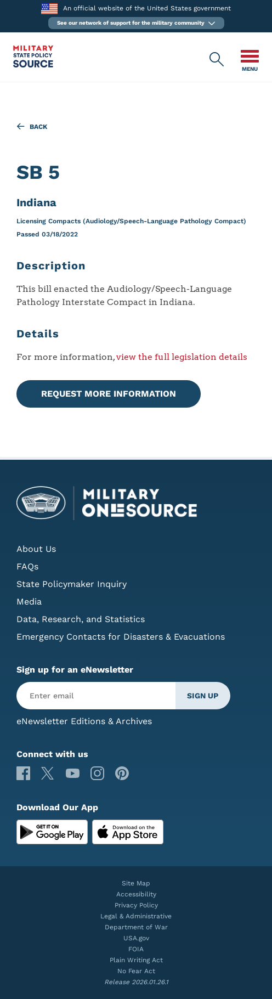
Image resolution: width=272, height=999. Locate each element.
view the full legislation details (181, 357)
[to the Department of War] (49, 8)
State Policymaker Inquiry (71, 584)
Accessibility (136, 894)
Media (29, 601)
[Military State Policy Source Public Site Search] (217, 60)
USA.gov (136, 938)
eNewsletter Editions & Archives (84, 721)
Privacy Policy (136, 905)
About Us (36, 549)
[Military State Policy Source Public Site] (33, 64)
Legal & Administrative (136, 916)
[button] (136, 23)
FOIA (136, 949)
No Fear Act (136, 971)
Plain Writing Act (136, 960)
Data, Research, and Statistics (80, 619)
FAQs (27, 566)
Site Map (136, 883)
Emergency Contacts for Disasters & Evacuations (120, 636)
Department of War (136, 927)
